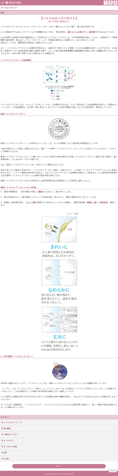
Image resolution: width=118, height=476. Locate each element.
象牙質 (92, 32)
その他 (6, 459)
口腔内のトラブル (10, 434)
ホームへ (59, 466)
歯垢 (40, 192)
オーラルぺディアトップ (13, 422)
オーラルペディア (9, 8)
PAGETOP (112, 470)
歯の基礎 (7, 428)
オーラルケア (9, 440)
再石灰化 (104, 202)
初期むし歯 (91, 202)
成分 (2, 13)
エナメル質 (76, 32)
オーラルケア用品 (10, 447)
